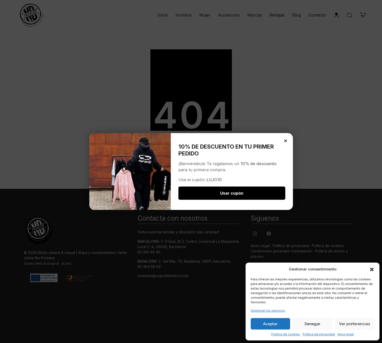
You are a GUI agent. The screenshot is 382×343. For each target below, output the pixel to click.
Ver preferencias (354, 323)
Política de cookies (285, 334)
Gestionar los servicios (268, 310)
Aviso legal (345, 334)
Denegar (312, 323)
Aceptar (270, 323)
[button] (371, 269)
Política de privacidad (319, 334)
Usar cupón (231, 193)
